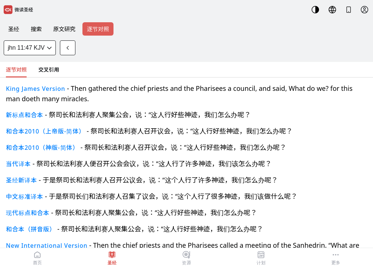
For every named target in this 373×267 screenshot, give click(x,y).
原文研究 (64, 29)
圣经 (13, 29)
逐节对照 (98, 29)
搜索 (36, 29)
